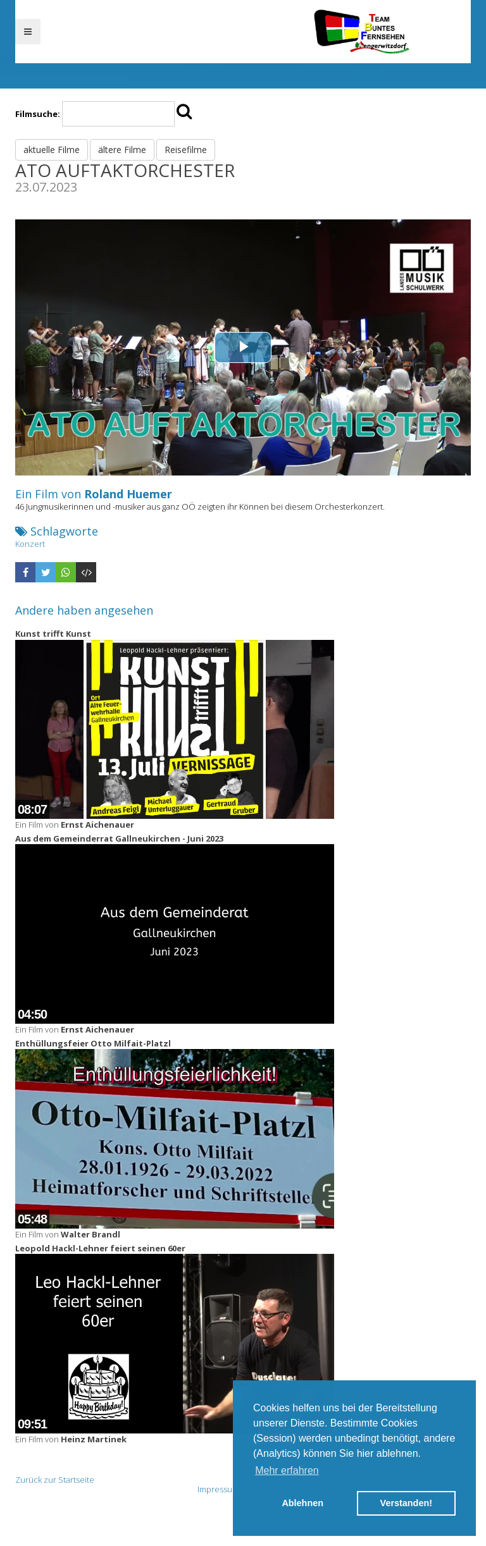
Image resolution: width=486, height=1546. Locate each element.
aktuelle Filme (51, 150)
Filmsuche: (37, 114)
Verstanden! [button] (406, 1503)
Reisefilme (186, 150)
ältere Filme (122, 150)
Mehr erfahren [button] (287, 1470)
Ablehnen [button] (302, 1503)
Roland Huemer (128, 493)
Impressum (218, 1489)
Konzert (30, 543)
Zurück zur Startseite (54, 1479)
